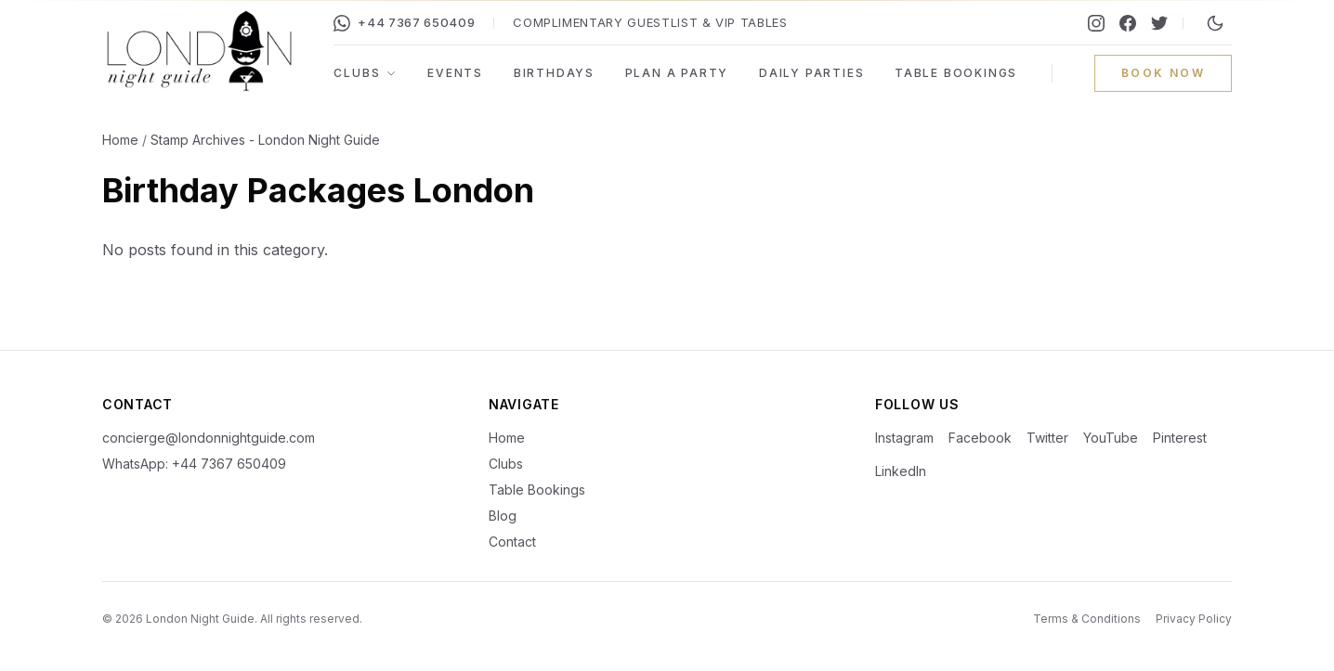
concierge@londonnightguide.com (208, 437)
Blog (503, 515)
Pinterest (1180, 437)
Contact (512, 541)
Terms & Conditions (1087, 619)
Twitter (1047, 437)
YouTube (1110, 437)
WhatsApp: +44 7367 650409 (194, 463)
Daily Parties (811, 73)
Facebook (980, 437)
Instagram (904, 437)
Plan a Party (677, 73)
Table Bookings (956, 73)
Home (120, 140)
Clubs (365, 73)
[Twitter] (1159, 23)
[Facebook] (1127, 23)
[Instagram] (1096, 23)
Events (455, 73)
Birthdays (554, 73)
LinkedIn (900, 471)
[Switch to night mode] (1215, 23)
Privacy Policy (1194, 619)
